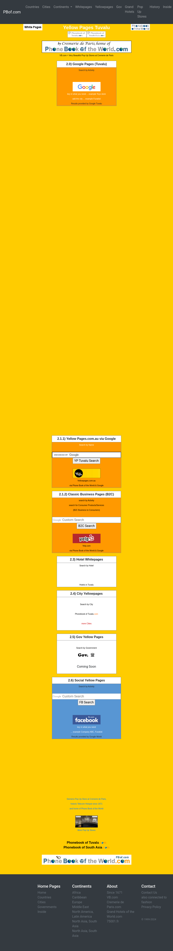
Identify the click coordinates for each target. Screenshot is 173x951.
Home (42, 892)
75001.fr (113, 921)
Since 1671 (114, 892)
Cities (46, 7)
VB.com (112, 897)
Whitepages (83, 7)
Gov (119, 7)
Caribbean (79, 897)
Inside (42, 912)
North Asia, (80, 921)
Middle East (80, 907)
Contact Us (149, 892)
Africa (76, 892)
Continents (62, 7)
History (155, 7)
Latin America (82, 916)
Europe (77, 902)
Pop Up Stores (142, 11)
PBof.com (12, 12)
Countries (32, 7)
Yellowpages (104, 7)
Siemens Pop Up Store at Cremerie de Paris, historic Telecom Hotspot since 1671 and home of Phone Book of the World (86, 804)
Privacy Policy (151, 907)
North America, (83, 912)
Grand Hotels (129, 9)
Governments (47, 907)
